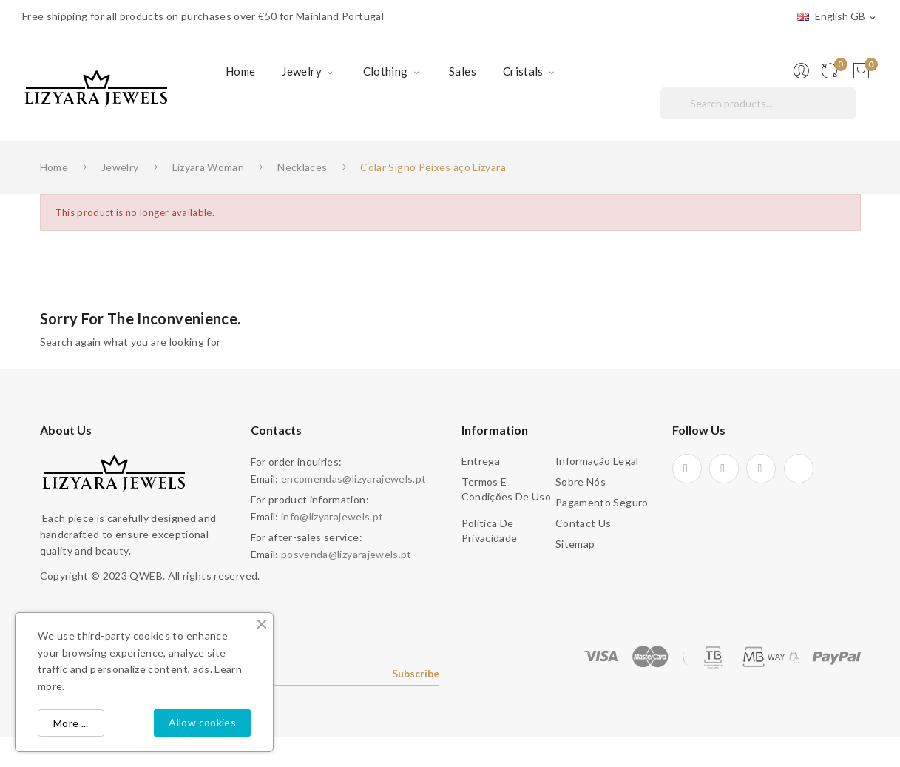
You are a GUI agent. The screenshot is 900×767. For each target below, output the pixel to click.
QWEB (145, 575)
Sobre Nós (580, 481)
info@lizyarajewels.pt (332, 516)
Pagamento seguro (602, 502)
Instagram (761, 468)
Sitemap (575, 543)
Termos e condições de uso (506, 489)
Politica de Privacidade (489, 530)
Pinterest (724, 468)
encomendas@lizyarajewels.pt (353, 478)
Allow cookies (202, 722)
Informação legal (597, 461)
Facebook (687, 468)
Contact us (583, 523)
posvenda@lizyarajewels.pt (346, 554)
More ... (71, 723)
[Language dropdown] (837, 17)
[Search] (758, 103)
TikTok (798, 468)
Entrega (480, 461)
